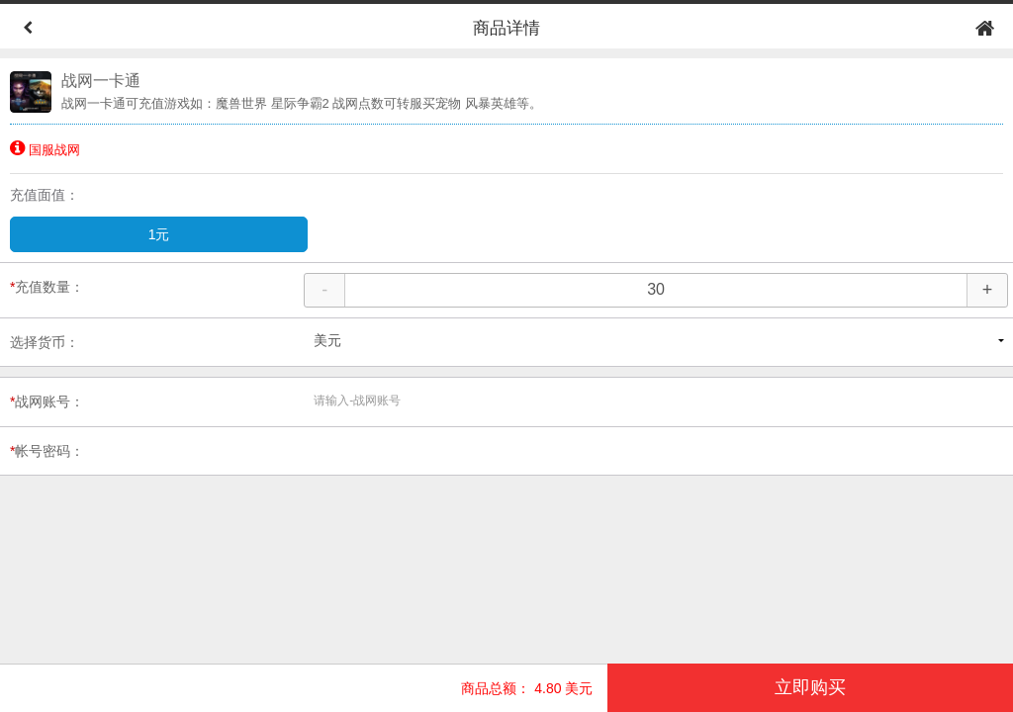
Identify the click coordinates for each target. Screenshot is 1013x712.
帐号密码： (47, 451)
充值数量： (47, 287)
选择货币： (44, 342)
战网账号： (47, 401)
